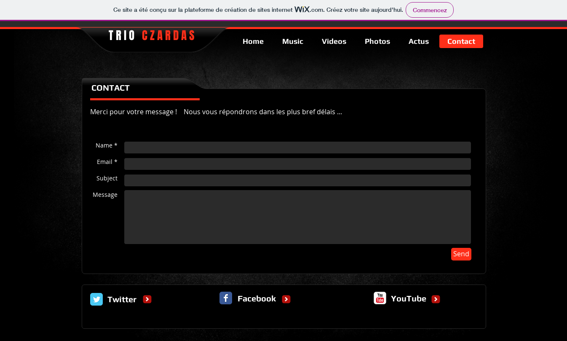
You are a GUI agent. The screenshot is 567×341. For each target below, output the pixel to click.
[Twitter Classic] (96, 299)
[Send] (461, 254)
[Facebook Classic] (225, 298)
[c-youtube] (380, 298)
